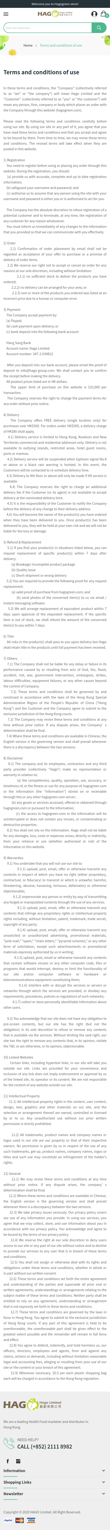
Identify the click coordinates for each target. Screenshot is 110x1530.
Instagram (18, 1461)
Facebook (7, 1461)
